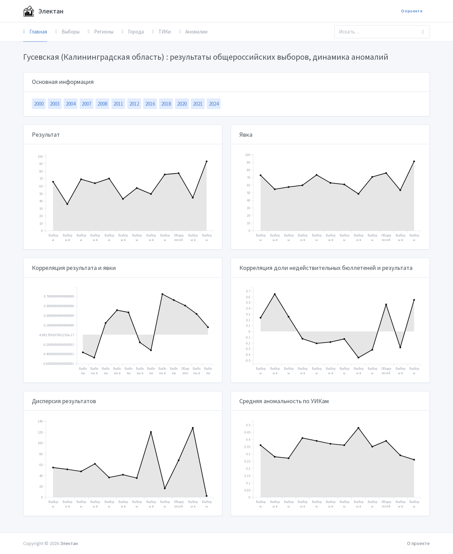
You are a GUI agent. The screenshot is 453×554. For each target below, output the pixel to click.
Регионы (100, 31)
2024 (214, 103)
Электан (43, 11)
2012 (134, 103)
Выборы (67, 31)
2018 (166, 103)
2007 (86, 103)
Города (133, 31)
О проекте (412, 10)
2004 (70, 103)
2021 (198, 103)
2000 (39, 103)
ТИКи (161, 31)
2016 (150, 103)
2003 (54, 103)
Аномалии (193, 31)
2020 (182, 103)
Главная (35, 31)
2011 (118, 103)
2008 (102, 103)
